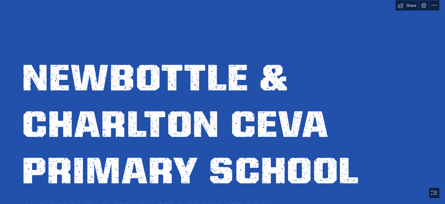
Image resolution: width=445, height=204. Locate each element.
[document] (222, 102)
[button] (407, 5)
